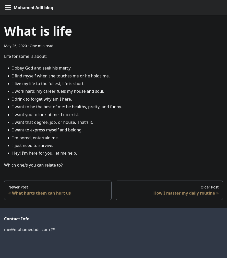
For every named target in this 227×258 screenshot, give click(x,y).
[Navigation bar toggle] (8, 7)
